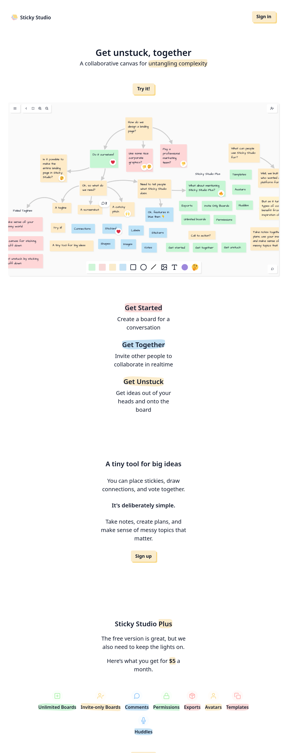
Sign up (143, 556)
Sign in (264, 16)
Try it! (143, 89)
